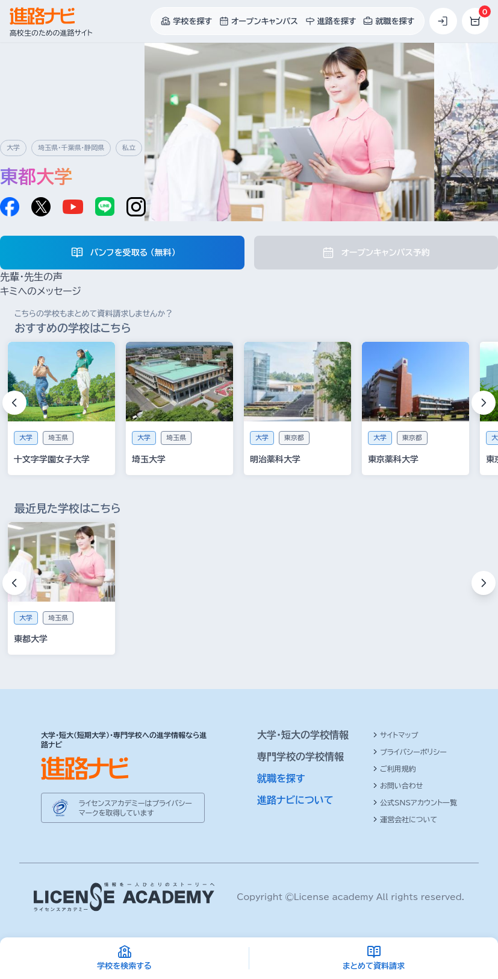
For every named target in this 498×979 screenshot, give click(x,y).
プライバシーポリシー (410, 751)
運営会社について (405, 819)
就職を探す (281, 778)
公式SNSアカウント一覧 (415, 802)
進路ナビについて (295, 800)
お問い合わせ (398, 785)
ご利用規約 (394, 768)
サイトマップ (395, 734)
